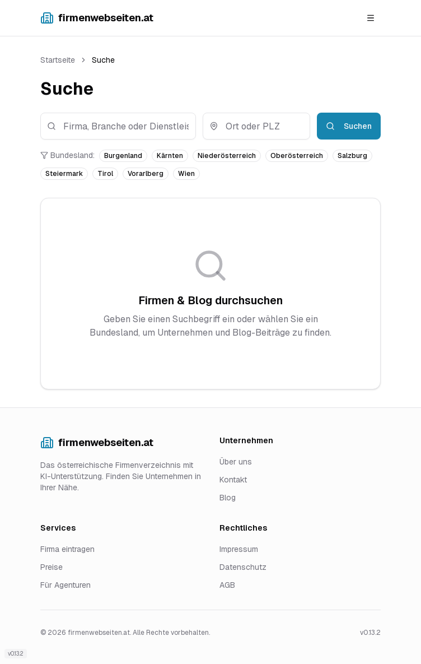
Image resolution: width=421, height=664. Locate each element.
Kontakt (233, 480)
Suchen (349, 126)
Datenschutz (242, 567)
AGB (227, 585)
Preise (51, 567)
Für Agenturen (65, 585)
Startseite (57, 60)
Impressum (238, 549)
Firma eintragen (67, 549)
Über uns (235, 462)
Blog (227, 498)
